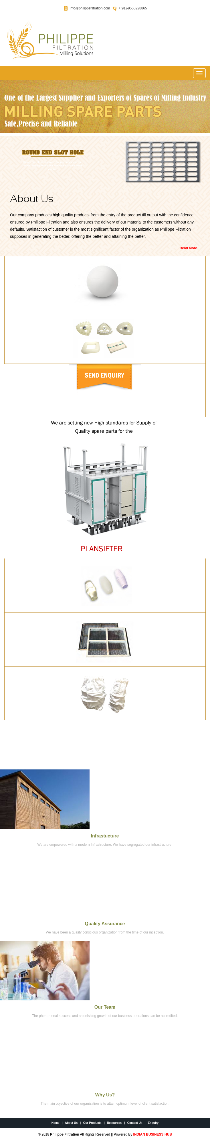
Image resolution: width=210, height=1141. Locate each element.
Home (55, 1122)
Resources (114, 1122)
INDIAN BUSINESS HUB (152, 1134)
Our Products (92, 1122)
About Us (71, 1122)
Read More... (190, 248)
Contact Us (134, 1122)
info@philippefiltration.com (90, 8)
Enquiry (153, 1122)
